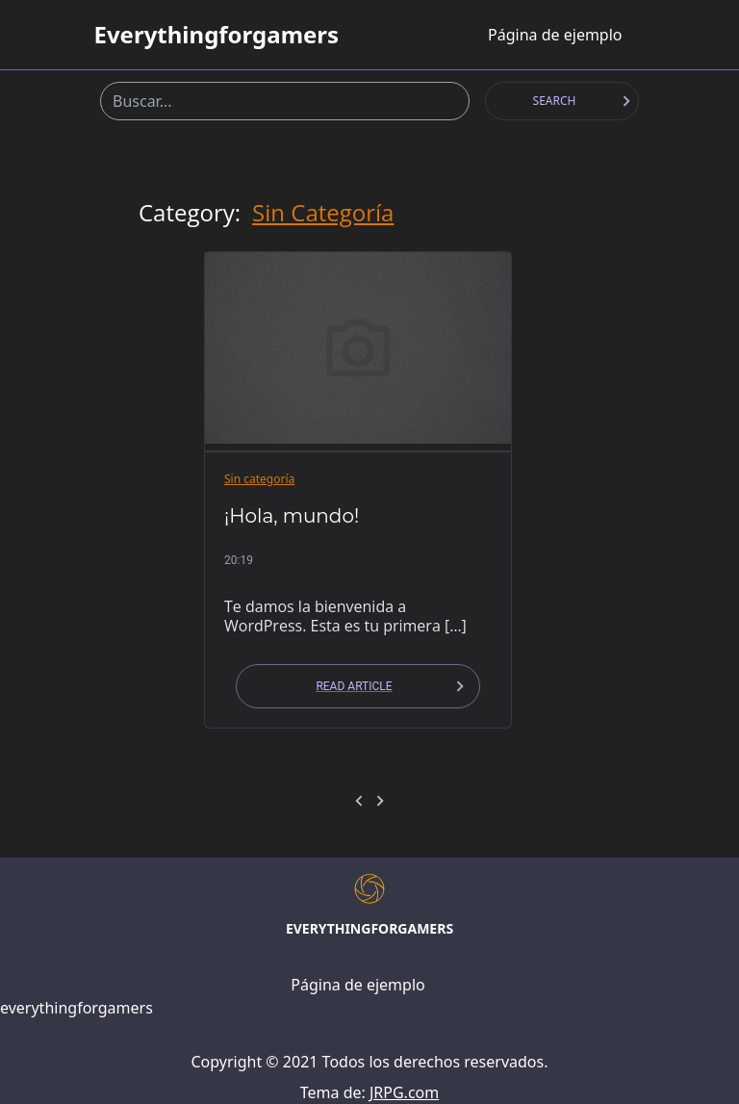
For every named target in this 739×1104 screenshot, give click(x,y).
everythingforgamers (216, 34)
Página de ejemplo (555, 34)
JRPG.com (404, 1092)
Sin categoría (323, 212)
